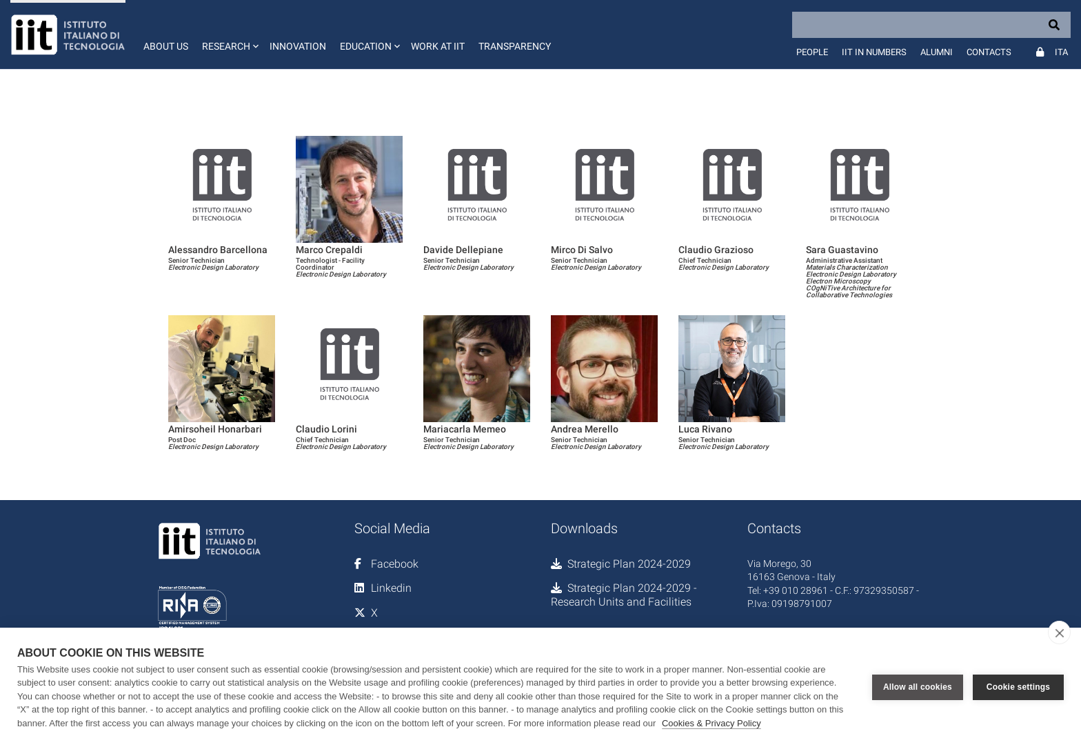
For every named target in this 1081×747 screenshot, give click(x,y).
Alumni (936, 52)
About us (165, 46)
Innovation (298, 46)
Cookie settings (1018, 687)
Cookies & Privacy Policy (711, 723)
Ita (1061, 52)
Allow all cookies (917, 687)
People (812, 52)
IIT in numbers (874, 52)
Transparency (514, 46)
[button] (229, 34)
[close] (1059, 632)
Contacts (989, 52)
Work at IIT (438, 46)
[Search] (931, 25)
